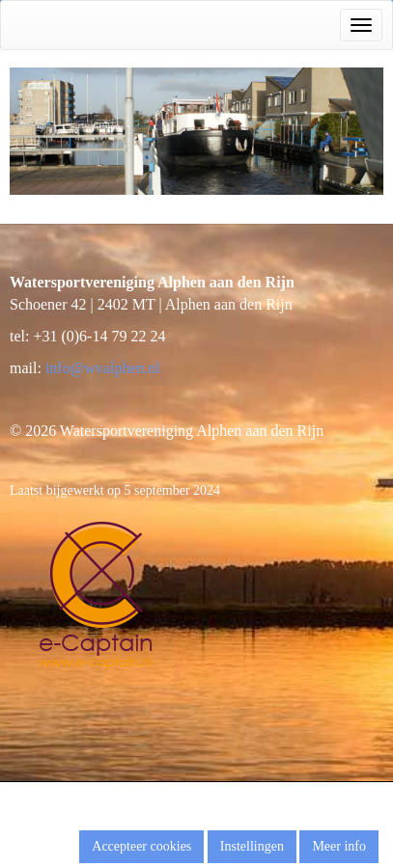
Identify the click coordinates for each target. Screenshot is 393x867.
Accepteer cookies (141, 846)
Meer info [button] (339, 846)
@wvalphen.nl (102, 368)
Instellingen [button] (252, 846)
